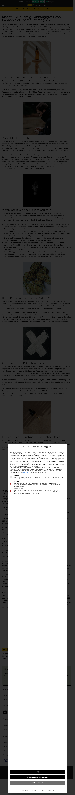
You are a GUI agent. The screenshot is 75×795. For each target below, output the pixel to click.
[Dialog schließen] (64, 446)
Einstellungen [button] (27, 472)
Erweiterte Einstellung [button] (37, 782)
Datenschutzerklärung (38, 790)
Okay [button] (37, 772)
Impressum (51, 790)
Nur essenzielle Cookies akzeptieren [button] (37, 777)
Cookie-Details (25, 790)
